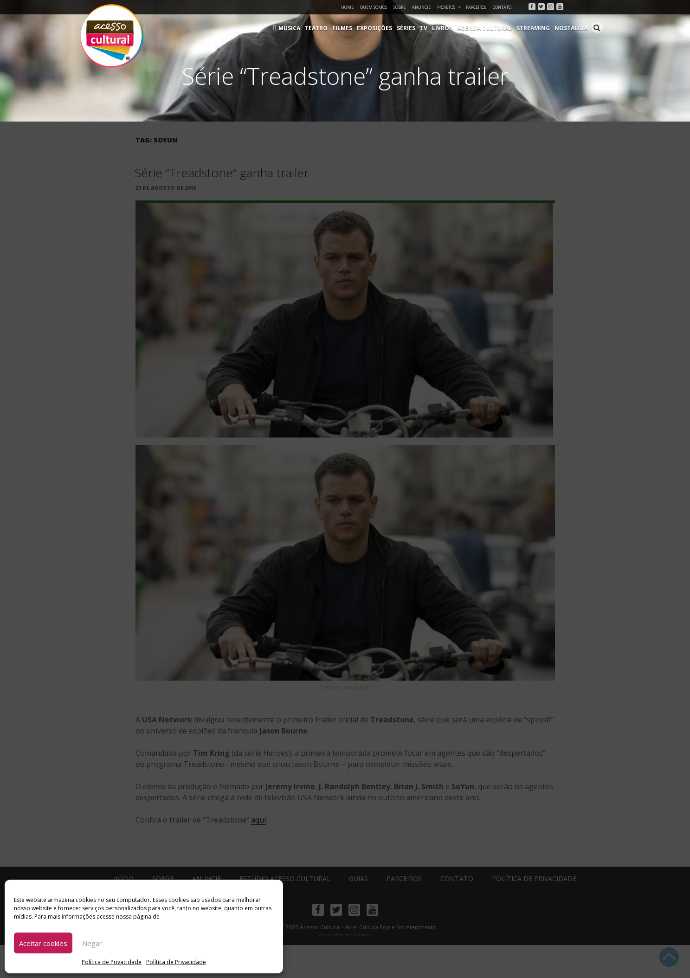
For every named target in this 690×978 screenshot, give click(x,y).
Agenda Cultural (484, 28)
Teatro (316, 28)
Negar (92, 943)
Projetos (449, 7)
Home (347, 7)
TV (423, 28)
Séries (406, 28)
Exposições (374, 28)
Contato (502, 7)
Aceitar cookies (43, 943)
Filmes (342, 28)
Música (289, 28)
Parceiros (476, 7)
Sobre (399, 7)
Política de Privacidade (112, 962)
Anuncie (421, 7)
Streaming (533, 28)
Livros (442, 28)
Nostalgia (571, 28)
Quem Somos (373, 7)
